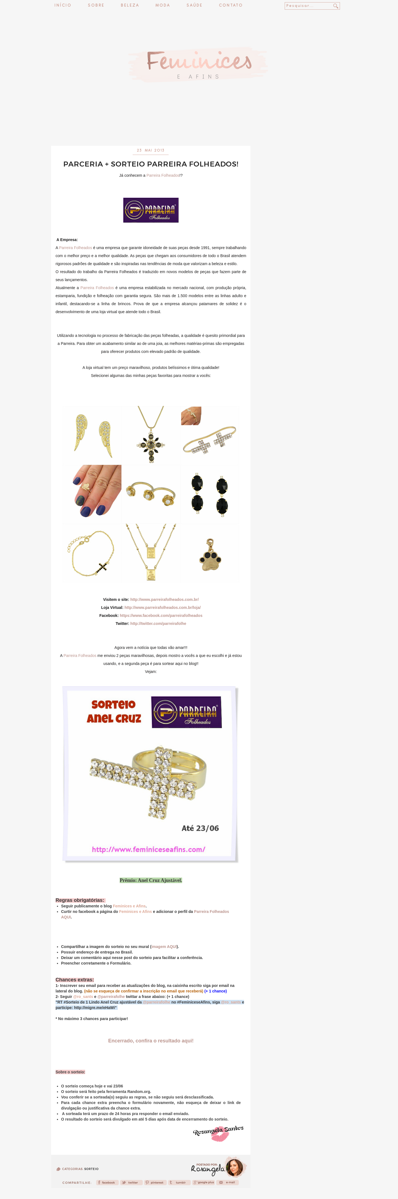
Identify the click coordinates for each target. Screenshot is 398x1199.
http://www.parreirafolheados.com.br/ (164, 599)
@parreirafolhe (111, 996)
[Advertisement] (199, 131)
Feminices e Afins (129, 906)
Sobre (96, 5)
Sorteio (91, 1169)
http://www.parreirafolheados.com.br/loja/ (162, 607)
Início (63, 5)
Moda (163, 5)
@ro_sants (83, 996)
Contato (231, 5)
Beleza (130, 5)
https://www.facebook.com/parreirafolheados (161, 615)
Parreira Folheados (162, 175)
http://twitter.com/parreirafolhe (158, 623)
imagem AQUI (164, 946)
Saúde (195, 5)
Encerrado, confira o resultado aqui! (150, 1041)
